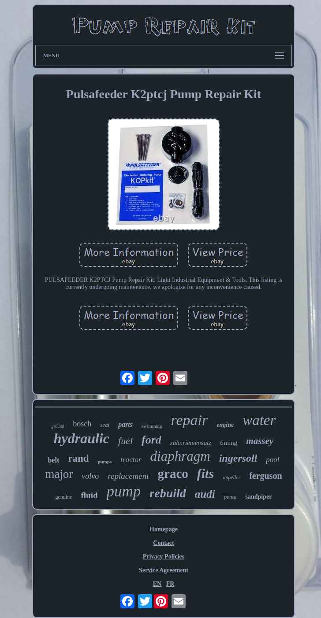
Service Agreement (163, 570)
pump (124, 491)
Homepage (163, 529)
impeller (231, 477)
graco (173, 473)
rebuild (167, 493)
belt (53, 460)
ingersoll (238, 458)
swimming (152, 426)
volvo (90, 476)
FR (170, 584)
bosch (82, 423)
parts (125, 424)
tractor (130, 459)
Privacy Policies (163, 556)
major (59, 474)
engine (225, 425)
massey (259, 441)
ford (151, 439)
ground (58, 426)
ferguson (265, 476)
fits (205, 473)
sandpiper (259, 496)
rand (78, 458)
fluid (89, 495)
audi (205, 494)
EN (157, 584)
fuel (125, 440)
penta (230, 496)
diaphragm (180, 456)
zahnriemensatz (190, 442)
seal (104, 425)
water (259, 420)
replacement (128, 476)
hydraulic (81, 438)
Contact (163, 543)
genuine (64, 497)
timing (228, 442)
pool (272, 459)
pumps (105, 461)
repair (189, 420)
